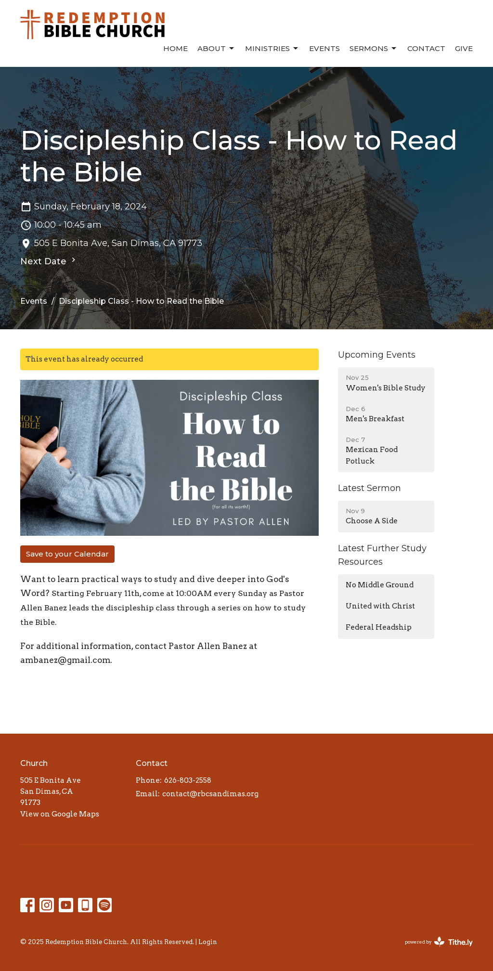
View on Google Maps (59, 814)
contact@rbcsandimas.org (210, 794)
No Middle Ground (380, 585)
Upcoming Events (376, 355)
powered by (439, 941)
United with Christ (380, 606)
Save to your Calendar (67, 553)
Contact (426, 48)
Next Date (49, 261)
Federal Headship (379, 627)
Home (175, 48)
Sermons (374, 48)
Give (464, 48)
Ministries (272, 48)
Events (324, 48)
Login (207, 941)
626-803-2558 (187, 780)
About (216, 48)
